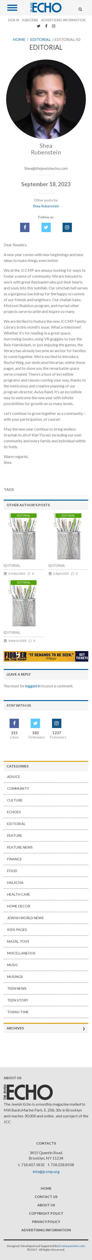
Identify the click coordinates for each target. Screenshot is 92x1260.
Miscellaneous (21, 953)
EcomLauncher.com (72, 1246)
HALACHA (15, 882)
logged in (32, 685)
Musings (15, 977)
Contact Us (46, 1197)
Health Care (18, 894)
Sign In (13, 20)
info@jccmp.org (46, 1171)
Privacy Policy (46, 1222)
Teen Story (17, 1000)
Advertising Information (63, 20)
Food (12, 871)
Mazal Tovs (18, 941)
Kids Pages (17, 929)
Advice (13, 777)
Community (18, 788)
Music (12, 965)
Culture (15, 800)
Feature (14, 835)
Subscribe (30, 20)
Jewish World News (25, 918)
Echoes (14, 812)
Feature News (20, 847)
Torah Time (18, 1012)
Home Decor (18, 906)
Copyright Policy (46, 1213)
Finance (14, 859)
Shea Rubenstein (46, 206)
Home (19, 39)
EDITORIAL (12, 566)
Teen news (16, 988)
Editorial (40, 39)
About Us (46, 1205)
